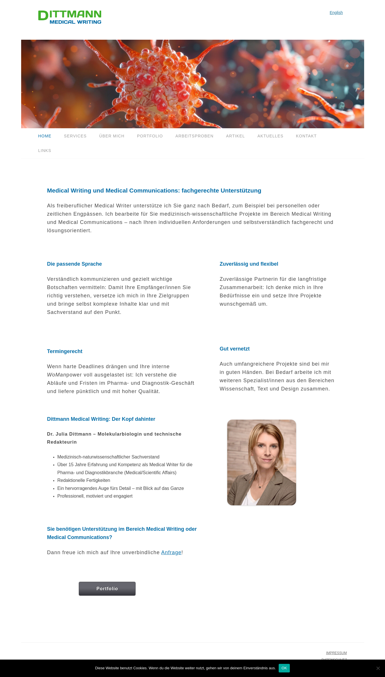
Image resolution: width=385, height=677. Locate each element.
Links (44, 150)
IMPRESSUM (336, 653)
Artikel (235, 136)
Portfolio (150, 136)
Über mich (111, 136)
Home (44, 136)
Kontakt (306, 136)
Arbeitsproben (194, 136)
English (336, 12)
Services (75, 136)
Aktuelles (271, 136)
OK (284, 668)
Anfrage (171, 552)
